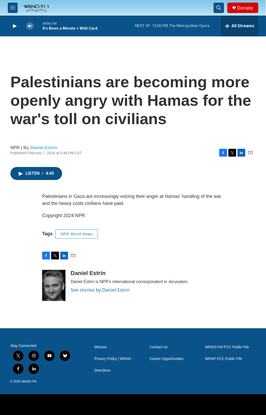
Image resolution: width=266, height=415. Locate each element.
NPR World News (77, 234)
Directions (102, 370)
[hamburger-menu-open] (13, 8)
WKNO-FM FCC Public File (227, 347)
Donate (245, 8)
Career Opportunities (166, 359)
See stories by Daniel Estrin (100, 290)
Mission (100, 347)
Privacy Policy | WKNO (112, 359)
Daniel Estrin (43, 147)
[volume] (29, 26)
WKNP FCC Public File (223, 359)
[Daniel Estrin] (53, 285)
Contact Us (159, 347)
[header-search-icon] (219, 8)
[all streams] (239, 26)
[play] (14, 26)
